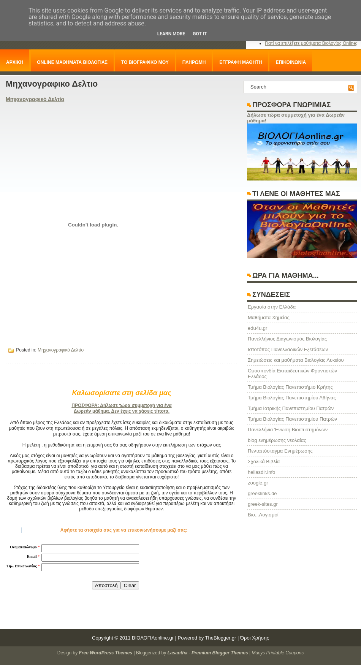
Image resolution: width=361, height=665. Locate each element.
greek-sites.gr (263, 504)
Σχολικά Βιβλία (264, 461)
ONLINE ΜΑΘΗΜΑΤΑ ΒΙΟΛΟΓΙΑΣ (72, 62)
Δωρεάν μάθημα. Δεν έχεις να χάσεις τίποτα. (121, 411)
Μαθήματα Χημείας (269, 317)
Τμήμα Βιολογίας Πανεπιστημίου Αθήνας (292, 398)
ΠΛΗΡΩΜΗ (194, 62)
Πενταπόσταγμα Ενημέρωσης (280, 451)
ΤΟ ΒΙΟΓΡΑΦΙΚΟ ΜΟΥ (145, 62)
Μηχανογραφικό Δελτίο (35, 99)
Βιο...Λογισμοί (263, 515)
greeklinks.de (262, 493)
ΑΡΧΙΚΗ (14, 62)
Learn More (171, 33)
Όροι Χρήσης (254, 638)
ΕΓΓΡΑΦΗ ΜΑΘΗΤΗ (240, 62)
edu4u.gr (257, 328)
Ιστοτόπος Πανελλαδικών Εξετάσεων (288, 349)
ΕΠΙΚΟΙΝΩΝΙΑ (291, 62)
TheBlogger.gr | (222, 638)
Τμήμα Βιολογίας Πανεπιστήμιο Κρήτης (290, 387)
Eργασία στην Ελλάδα (272, 307)
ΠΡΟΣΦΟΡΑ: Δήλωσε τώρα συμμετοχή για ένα (121, 405)
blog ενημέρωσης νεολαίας (277, 440)
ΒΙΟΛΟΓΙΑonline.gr (153, 638)
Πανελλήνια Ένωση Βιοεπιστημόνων (288, 429)
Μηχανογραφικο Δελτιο (52, 84)
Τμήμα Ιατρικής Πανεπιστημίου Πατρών (291, 408)
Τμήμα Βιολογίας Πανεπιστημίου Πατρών (292, 419)
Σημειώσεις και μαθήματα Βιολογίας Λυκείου (296, 360)
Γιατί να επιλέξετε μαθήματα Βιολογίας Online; (311, 43)
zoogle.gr (258, 483)
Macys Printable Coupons (278, 653)
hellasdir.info (261, 472)
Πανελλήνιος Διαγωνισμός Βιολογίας (287, 339)
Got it (200, 33)
